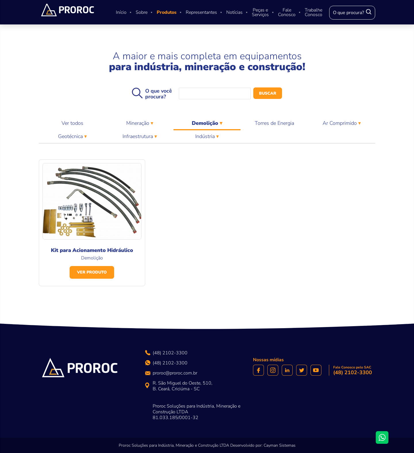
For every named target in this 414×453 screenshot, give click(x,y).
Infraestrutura (138, 136)
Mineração (138, 123)
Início (121, 12)
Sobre (141, 12)
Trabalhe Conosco (313, 12)
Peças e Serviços (260, 12)
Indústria (205, 136)
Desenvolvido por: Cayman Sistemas (263, 445)
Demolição (207, 125)
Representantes (201, 12)
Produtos (167, 12)
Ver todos (72, 123)
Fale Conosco (287, 12)
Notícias (234, 12)
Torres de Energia (274, 123)
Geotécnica (71, 136)
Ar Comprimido (340, 123)
